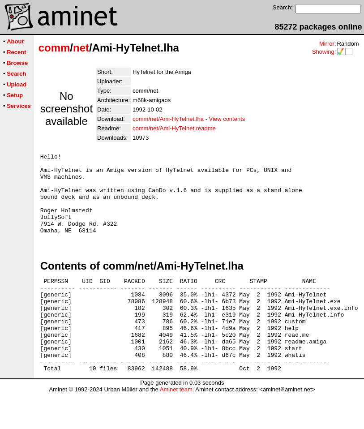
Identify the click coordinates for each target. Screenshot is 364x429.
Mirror (326, 43)
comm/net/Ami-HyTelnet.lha (168, 119)
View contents (227, 119)
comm (54, 48)
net (81, 48)
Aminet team (176, 425)
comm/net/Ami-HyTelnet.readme (174, 128)
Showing (323, 51)
